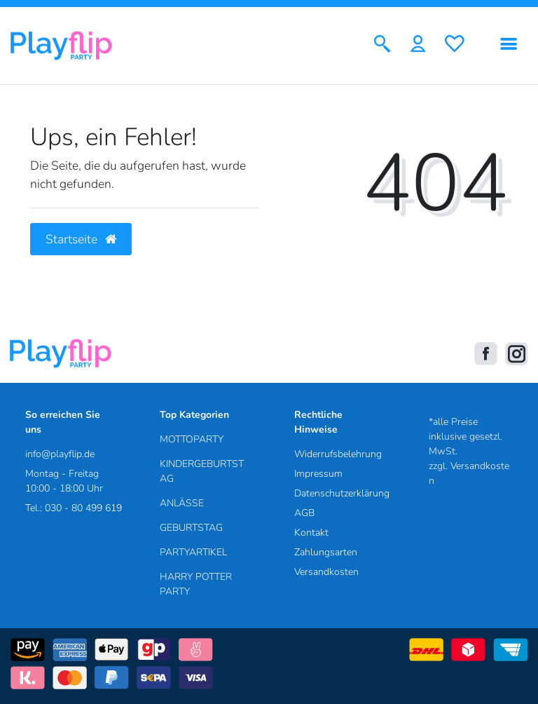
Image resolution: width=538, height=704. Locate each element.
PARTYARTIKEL (193, 552)
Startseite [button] (81, 239)
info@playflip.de (60, 454)
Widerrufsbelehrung (338, 454)
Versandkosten (326, 571)
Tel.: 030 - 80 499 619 (73, 508)
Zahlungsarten (325, 552)
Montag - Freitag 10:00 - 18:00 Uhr (64, 481)
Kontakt (311, 532)
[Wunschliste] (455, 45)
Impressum (318, 473)
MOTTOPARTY (191, 439)
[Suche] (382, 45)
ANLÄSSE (182, 503)
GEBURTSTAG (191, 527)
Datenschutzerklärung (341, 493)
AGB (304, 513)
